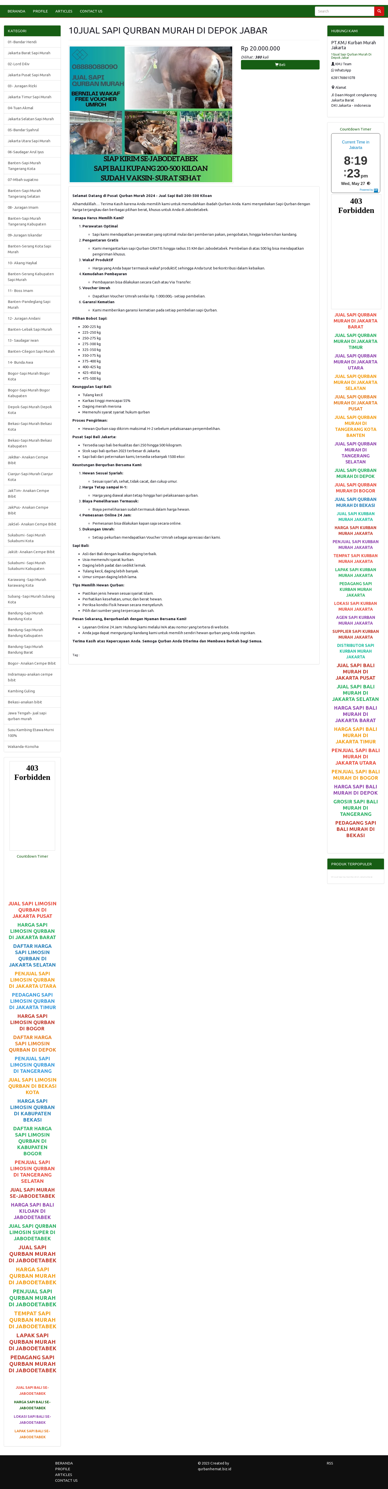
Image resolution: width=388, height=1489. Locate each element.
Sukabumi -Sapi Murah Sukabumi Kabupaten (27, 566)
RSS (330, 1463)
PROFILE (40, 11)
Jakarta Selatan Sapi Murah (31, 119)
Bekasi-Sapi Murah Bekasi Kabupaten (30, 443)
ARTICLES (63, 11)
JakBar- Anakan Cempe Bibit (28, 460)
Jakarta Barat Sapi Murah (29, 53)
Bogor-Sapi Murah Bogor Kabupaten (29, 393)
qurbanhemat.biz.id (214, 1469)
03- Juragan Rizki (22, 86)
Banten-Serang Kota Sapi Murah (29, 249)
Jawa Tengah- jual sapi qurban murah (27, 716)
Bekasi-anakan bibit (25, 702)
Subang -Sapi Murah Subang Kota (31, 599)
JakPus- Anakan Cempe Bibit (28, 510)
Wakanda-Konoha (23, 746)
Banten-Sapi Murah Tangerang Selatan (24, 193)
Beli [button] (280, 65)
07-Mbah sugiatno (23, 179)
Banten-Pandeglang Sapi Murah (29, 304)
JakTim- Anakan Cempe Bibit (28, 493)
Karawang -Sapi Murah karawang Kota (27, 582)
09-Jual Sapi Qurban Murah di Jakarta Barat (351, 877)
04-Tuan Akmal (20, 108)
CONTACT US (91, 11)
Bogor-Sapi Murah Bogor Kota (29, 376)
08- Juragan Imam (23, 207)
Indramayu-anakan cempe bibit (30, 677)
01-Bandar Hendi (22, 42)
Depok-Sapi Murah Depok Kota (30, 410)
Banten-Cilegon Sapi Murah (31, 351)
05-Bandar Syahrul (23, 130)
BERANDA (16, 11)
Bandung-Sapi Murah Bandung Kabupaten (25, 633)
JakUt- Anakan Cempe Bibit (31, 552)
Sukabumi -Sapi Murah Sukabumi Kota (27, 538)
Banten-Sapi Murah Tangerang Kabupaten (27, 221)
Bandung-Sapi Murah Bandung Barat (25, 649)
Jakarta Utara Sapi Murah (29, 141)
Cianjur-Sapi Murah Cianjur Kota (30, 477)
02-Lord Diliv (19, 64)
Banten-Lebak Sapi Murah (30, 329)
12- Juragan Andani (24, 318)
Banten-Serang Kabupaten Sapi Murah (31, 277)
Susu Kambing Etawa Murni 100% (31, 733)
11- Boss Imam (20, 290)
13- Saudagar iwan (23, 340)
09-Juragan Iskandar (25, 235)
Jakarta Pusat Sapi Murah (29, 75)
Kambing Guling (21, 691)
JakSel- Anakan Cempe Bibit (32, 524)
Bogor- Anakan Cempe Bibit (32, 663)
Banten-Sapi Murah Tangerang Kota (24, 166)
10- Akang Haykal (22, 263)
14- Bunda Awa (20, 362)
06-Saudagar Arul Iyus (26, 152)
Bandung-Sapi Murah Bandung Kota (25, 616)
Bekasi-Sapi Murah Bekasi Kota (30, 426)
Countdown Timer (32, 856)
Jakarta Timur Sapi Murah (29, 97)
